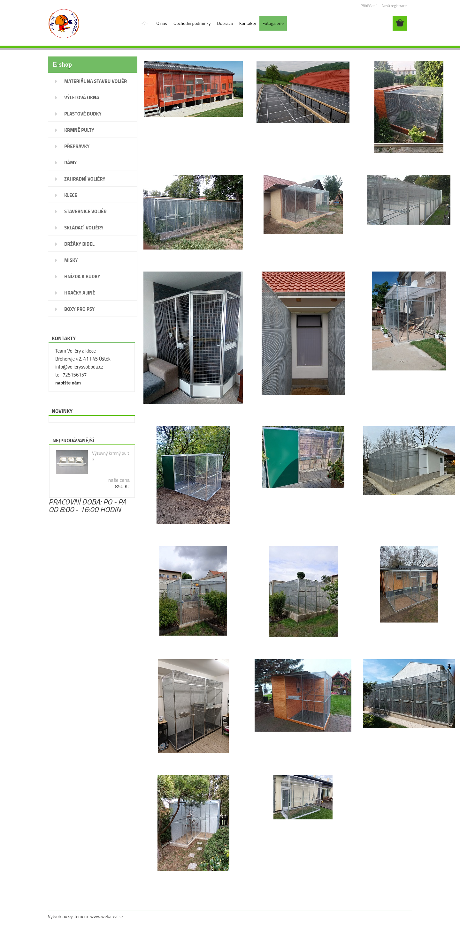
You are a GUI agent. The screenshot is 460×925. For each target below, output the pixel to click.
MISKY (71, 260)
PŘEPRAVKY (76, 146)
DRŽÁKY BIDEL (79, 244)
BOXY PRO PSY (79, 309)
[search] (383, 23)
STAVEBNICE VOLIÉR (85, 211)
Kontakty (247, 23)
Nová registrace (394, 6)
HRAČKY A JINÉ (79, 292)
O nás (162, 23)
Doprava (225, 23)
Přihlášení (368, 6)
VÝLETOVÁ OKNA (81, 97)
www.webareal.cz (107, 916)
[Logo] (92, 24)
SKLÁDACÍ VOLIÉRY (83, 227)
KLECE (70, 195)
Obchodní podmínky (192, 23)
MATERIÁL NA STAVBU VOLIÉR (95, 81)
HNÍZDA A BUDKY (82, 276)
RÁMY (70, 162)
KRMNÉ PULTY (79, 130)
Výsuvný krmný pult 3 (110, 456)
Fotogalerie (273, 23)
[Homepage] (144, 23)
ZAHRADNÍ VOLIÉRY (84, 179)
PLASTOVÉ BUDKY (83, 113)
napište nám (68, 382)
